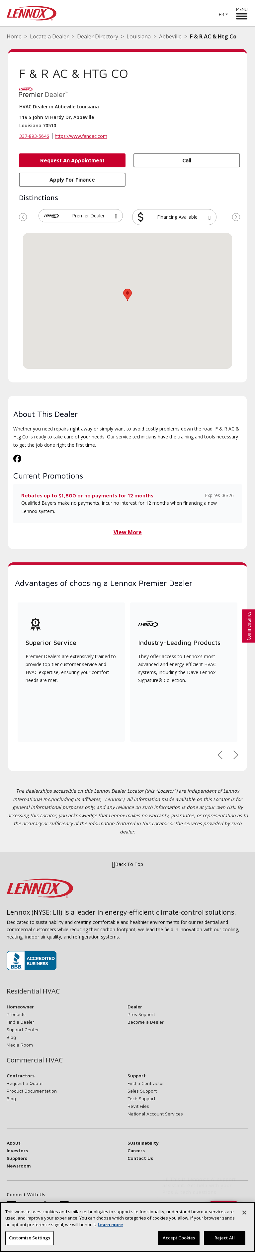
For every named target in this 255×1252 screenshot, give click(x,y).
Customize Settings (29, 1238)
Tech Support (141, 1098)
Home (14, 36)
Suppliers (17, 1158)
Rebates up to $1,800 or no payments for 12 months (87, 495)
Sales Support (142, 1091)
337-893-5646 (34, 136)
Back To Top (127, 864)
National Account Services (155, 1113)
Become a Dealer (146, 1022)
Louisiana (139, 36)
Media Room (20, 1045)
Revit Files (138, 1106)
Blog (11, 1037)
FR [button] (221, 14)
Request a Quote (24, 1083)
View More (128, 532)
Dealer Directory (97, 36)
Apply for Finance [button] (72, 180)
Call (186, 160)
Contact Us (140, 1158)
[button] (116, 215)
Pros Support (141, 1014)
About (14, 1143)
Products (16, 1014)
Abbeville (170, 36)
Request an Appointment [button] (72, 160)
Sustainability (143, 1143)
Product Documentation (32, 1091)
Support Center (23, 1029)
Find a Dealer (20, 1022)
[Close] (244, 1212)
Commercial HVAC (35, 1060)
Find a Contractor (146, 1083)
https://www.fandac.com (81, 136)
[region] (127, 1227)
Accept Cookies (179, 1238)
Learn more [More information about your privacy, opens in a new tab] (110, 1224)
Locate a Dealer (49, 36)
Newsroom (19, 1165)
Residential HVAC (33, 991)
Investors (17, 1150)
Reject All (224, 1238)
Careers (136, 1150)
